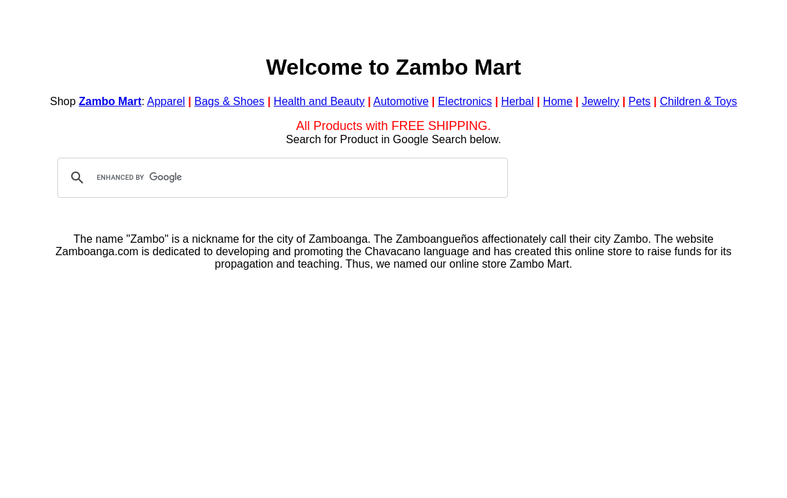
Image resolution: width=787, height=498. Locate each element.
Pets (640, 101)
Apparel (166, 101)
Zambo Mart (110, 101)
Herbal (517, 101)
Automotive (400, 101)
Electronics (465, 101)
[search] (280, 177)
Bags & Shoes (229, 101)
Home (558, 101)
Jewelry (600, 101)
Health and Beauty (319, 101)
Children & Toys (698, 101)
